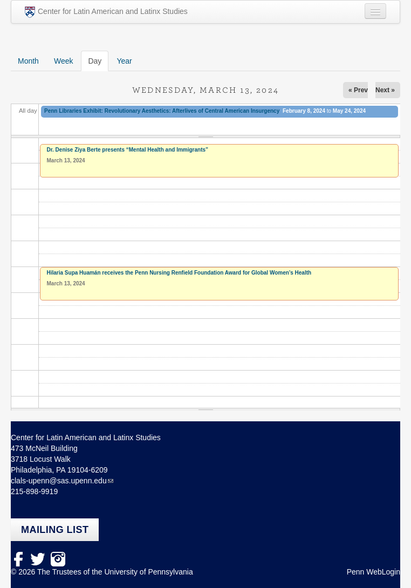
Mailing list (54, 529)
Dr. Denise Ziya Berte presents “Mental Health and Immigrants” (128, 150)
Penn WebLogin (373, 572)
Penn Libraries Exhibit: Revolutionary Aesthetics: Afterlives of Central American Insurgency (161, 111)
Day (98, 60)
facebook (18, 559)
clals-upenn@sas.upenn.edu (59, 480)
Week (63, 61)
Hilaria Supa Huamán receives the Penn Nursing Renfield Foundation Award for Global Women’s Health (179, 273)
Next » (385, 90)
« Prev (358, 90)
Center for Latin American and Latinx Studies (106, 12)
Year (124, 61)
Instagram (58, 559)
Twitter (38, 559)
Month (28, 61)
